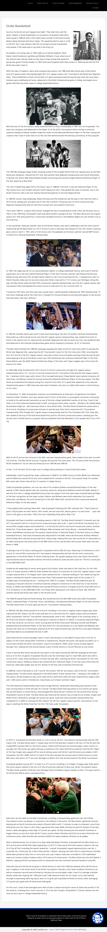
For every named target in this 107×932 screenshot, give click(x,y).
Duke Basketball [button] (75, 3)
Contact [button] (95, 8)
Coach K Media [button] (58, 3)
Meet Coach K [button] (42, 3)
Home (30, 3)
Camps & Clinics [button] (92, 3)
